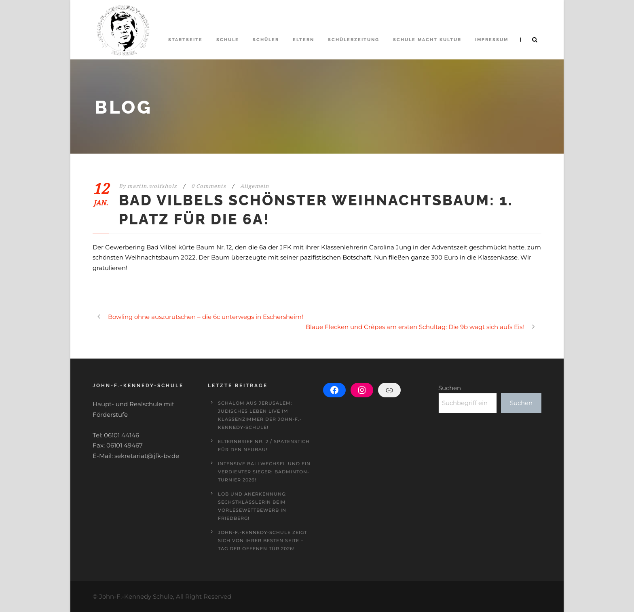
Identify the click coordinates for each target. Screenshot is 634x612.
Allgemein (254, 186)
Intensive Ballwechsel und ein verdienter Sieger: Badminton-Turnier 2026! (264, 472)
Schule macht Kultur (427, 39)
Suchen (449, 388)
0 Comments (208, 186)
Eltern (303, 39)
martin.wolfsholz (152, 186)
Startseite (185, 39)
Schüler (266, 39)
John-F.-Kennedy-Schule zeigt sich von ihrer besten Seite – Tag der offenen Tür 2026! (262, 540)
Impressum (491, 39)
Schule (227, 39)
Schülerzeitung (353, 39)
